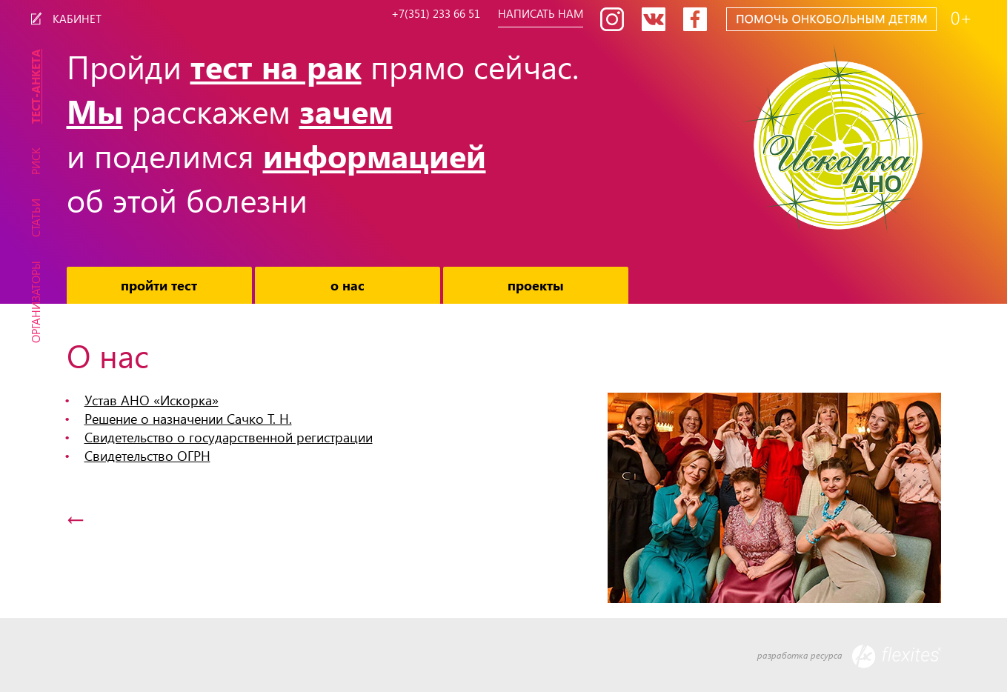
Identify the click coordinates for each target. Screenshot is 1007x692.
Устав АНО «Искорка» (151, 399)
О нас (347, 285)
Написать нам (544, 14)
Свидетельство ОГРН (147, 455)
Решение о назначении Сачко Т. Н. (188, 418)
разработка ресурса (849, 656)
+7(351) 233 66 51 (433, 14)
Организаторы (35, 302)
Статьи (35, 218)
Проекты (536, 285)
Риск (35, 161)
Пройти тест (159, 285)
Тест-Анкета (35, 86)
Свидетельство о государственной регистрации (228, 436)
